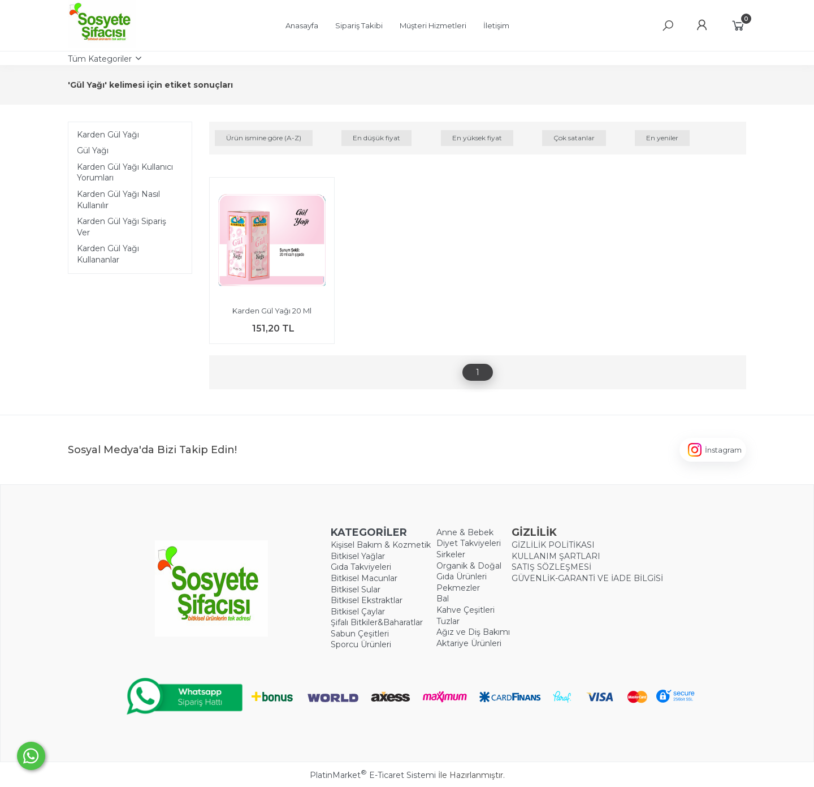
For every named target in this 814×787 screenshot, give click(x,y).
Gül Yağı (93, 150)
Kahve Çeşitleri (465, 610)
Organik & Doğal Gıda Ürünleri (468, 571)
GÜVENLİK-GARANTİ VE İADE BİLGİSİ (587, 578)
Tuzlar (448, 621)
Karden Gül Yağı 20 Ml (271, 310)
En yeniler (662, 138)
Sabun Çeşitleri (360, 634)
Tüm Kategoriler (100, 59)
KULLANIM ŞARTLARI (556, 556)
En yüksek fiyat (477, 138)
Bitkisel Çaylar (358, 612)
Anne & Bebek (464, 532)
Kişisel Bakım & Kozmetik (381, 545)
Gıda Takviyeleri (361, 567)
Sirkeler (450, 554)
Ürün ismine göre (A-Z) (263, 138)
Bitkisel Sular (355, 589)
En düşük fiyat (376, 138)
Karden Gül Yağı (108, 135)
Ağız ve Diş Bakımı (473, 632)
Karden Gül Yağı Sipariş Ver (121, 227)
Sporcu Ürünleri (361, 644)
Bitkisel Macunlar (364, 578)
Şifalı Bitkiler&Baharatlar (377, 622)
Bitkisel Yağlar (358, 556)
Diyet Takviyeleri (468, 543)
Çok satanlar (574, 138)
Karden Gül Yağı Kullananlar (108, 254)
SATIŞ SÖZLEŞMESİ (551, 567)
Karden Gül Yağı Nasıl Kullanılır (118, 199)
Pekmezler (458, 588)
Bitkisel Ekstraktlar (366, 600)
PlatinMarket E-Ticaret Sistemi (373, 775)
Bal (442, 599)
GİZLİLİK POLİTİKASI (553, 545)
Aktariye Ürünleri (468, 643)
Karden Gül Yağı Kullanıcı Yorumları (125, 172)
